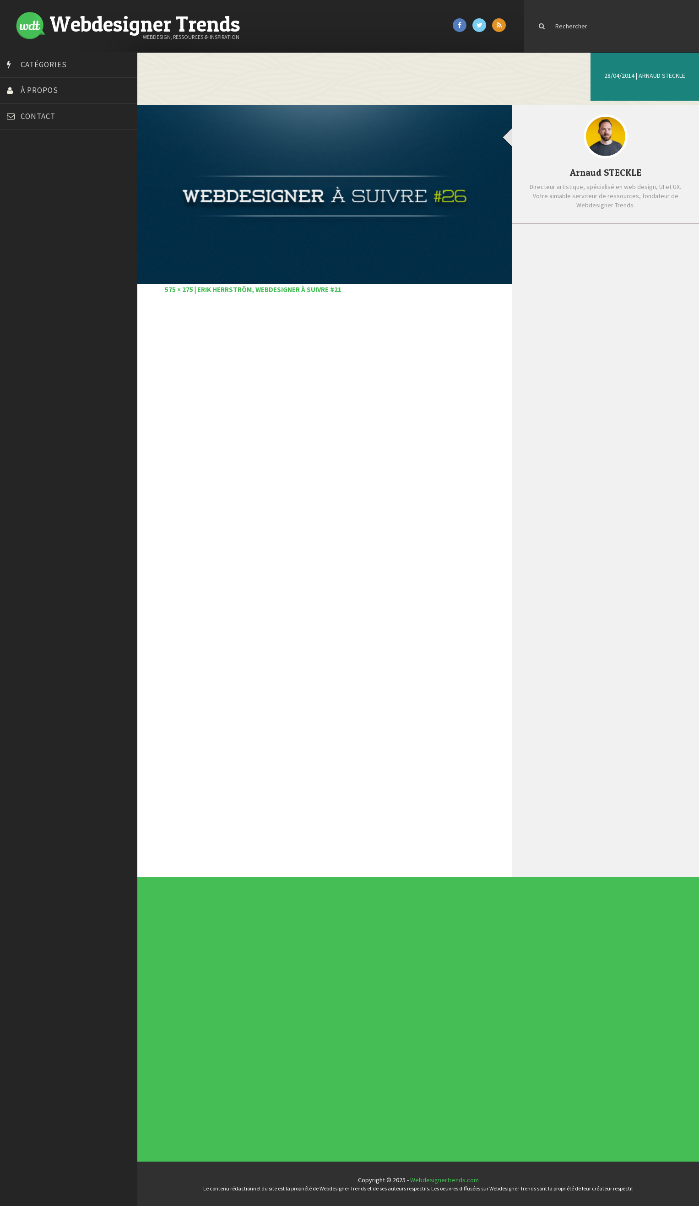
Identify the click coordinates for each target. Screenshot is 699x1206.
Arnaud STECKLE (662, 75)
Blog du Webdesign (35, 180)
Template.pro (27, 328)
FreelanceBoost (31, 283)
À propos (39, 90)
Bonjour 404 (25, 191)
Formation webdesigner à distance (57, 271)
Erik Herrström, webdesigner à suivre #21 (269, 289)
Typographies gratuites (426, 953)
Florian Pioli (24, 260)
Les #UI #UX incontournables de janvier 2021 (618, 311)
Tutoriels (291, 1023)
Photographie (292, 1019)
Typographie (292, 1025)
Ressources (292, 1021)
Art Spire (21, 168)
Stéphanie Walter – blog (42, 317)
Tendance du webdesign (426, 951)
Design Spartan (30, 237)
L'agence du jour (293, 1017)
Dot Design (24, 248)
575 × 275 (179, 289)
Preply (18, 306)
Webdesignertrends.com (444, 1180)
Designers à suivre (293, 1010)
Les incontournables (425, 949)
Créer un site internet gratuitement (57, 214)
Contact (38, 116)
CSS (290, 1008)
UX (290, 1027)
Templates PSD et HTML (426, 958)
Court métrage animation (43, 203)
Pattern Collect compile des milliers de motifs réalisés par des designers (620, 351)
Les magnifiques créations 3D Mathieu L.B (612, 419)
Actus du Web (292, 1003)
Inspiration (291, 1014)
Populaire (644, 246)
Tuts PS (19, 351)
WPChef (20, 363)
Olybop (19, 294)
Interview (291, 1016)
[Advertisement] (324, 417)
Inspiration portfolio (425, 955)
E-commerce (292, 1012)
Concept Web (292, 1005)
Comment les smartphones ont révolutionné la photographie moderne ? (615, 388)
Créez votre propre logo (42, 226)
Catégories (44, 64)
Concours (291, 1006)
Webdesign (292, 1028)
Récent (566, 246)
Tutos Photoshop (32, 340)
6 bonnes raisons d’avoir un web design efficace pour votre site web (617, 280)
